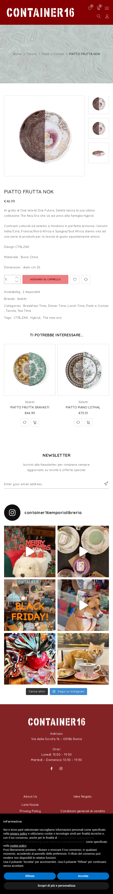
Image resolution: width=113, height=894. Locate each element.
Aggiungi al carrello (45, 279)
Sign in (107, 16)
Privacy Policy (30, 811)
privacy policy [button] (18, 833)
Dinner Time (57, 306)
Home (17, 54)
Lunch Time (76, 306)
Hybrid (35, 318)
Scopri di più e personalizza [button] (56, 885)
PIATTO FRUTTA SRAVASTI (29, 407)
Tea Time (24, 311)
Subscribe (104, 483)
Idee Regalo (83, 796)
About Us (30, 796)
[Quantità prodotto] (12, 279)
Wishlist (91, 6)
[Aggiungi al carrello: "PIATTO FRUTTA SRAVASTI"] (35, 422)
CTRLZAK (21, 318)
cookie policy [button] (18, 845)
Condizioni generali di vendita (83, 811)
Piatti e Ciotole (53, 54)
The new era (52, 318)
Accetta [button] (83, 876)
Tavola (32, 54)
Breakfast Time (35, 306)
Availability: (12, 292)
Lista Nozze (30, 805)
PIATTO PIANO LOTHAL (83, 407)
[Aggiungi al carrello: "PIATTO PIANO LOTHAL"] (88, 422)
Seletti (22, 299)
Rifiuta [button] (29, 876)
